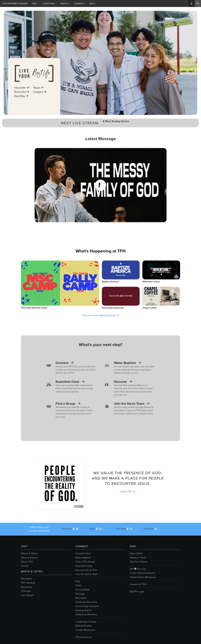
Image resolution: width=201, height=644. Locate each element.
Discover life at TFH (86, 570)
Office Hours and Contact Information (39, 529)
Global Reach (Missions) (142, 577)
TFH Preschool (83, 637)
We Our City (138, 569)
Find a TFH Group (85, 561)
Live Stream (27, 595)
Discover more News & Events (100, 315)
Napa (38, 100)
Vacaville (21, 100)
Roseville (21, 104)
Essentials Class (83, 566)
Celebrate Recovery (86, 602)
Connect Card (82, 553)
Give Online (136, 553)
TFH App (26, 591)
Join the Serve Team (86, 574)
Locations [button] (50, 3)
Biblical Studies (83, 626)
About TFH (127, 491)
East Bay (21, 108)
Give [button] (92, 3)
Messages (26, 578)
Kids (77, 581)
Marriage (80, 594)
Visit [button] (35, 3)
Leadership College (85, 621)
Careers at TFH (138, 584)
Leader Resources (85, 630)
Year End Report (138, 561)
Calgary (39, 104)
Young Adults (82, 589)
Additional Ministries (86, 614)
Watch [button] (65, 3)
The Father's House (15, 3)
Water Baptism (83, 557)
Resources (26, 587)
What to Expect (29, 557)
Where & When (29, 553)
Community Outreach (87, 606)
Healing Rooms (83, 610)
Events (24, 566)
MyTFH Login (137, 591)
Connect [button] (80, 3)
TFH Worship (28, 583)
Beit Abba (80, 598)
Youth (78, 585)
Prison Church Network (142, 573)
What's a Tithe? (138, 557)
